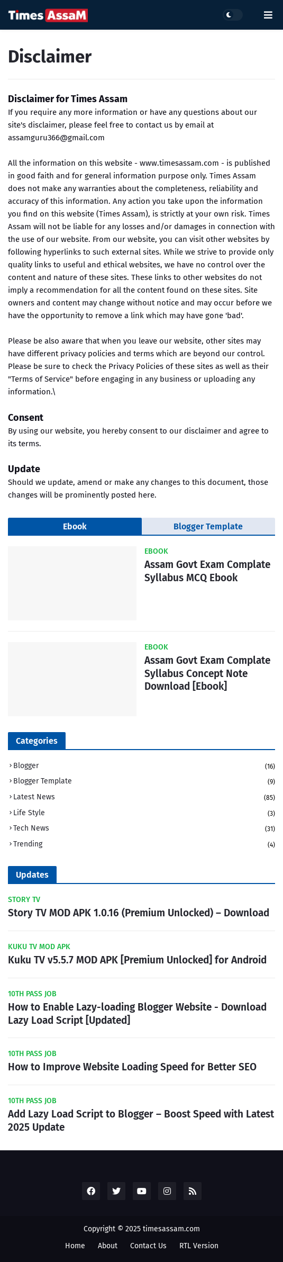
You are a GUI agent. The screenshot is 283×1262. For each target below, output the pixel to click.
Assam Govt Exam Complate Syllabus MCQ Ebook (207, 571)
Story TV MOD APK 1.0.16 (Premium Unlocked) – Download (138, 913)
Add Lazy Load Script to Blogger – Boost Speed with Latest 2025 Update (141, 1120)
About (107, 1245)
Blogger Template (208, 526)
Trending (144, 845)
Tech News (144, 829)
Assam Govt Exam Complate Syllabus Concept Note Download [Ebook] (207, 673)
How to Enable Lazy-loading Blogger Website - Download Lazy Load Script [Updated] (137, 1013)
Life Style (144, 813)
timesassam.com (171, 1228)
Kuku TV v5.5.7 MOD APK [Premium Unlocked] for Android (137, 960)
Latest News (144, 798)
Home (75, 1245)
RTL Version (198, 1245)
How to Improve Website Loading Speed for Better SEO (132, 1067)
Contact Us (148, 1245)
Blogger (144, 766)
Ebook (75, 526)
